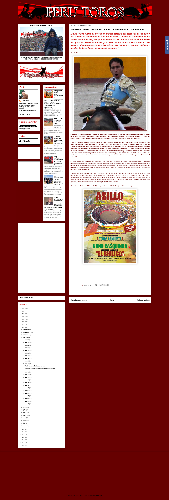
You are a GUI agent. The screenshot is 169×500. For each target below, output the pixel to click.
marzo (25, 420)
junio (25, 412)
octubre (25, 335)
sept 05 (27, 396)
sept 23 (27, 353)
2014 (23, 437)
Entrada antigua (143, 300)
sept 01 (27, 404)
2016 (23, 432)
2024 (23, 311)
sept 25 (27, 348)
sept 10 (27, 388)
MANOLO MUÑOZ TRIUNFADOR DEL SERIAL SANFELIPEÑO (58, 160)
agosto (25, 407)
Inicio (112, 300)
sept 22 (27, 355)
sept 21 (27, 358)
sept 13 (27, 382)
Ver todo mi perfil (24, 114)
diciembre (26, 329)
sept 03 (27, 401)
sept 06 (27, 393)
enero (25, 426)
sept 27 (27, 342)
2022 (23, 316)
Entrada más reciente (79, 300)
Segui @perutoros (24, 128)
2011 (23, 445)
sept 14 (27, 380)
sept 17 (27, 374)
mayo (25, 415)
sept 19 (27, 364)
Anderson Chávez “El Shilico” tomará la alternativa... (40, 368)
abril (24, 418)
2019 (23, 324)
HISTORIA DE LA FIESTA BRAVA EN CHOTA (58, 121)
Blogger (99, 495)
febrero (25, 423)
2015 (23, 434)
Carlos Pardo (25, 100)
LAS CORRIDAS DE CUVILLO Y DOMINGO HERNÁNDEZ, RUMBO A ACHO (53, 181)
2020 (23, 322)
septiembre (26, 337)
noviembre (26, 332)
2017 (23, 429)
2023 (23, 314)
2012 (23, 442)
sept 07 (27, 390)
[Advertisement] (36, 471)
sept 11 (27, 385)
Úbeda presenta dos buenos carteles (34, 366)
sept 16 (27, 377)
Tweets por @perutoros (26, 297)
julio (24, 410)
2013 (23, 440)
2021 (23, 319)
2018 (23, 327)
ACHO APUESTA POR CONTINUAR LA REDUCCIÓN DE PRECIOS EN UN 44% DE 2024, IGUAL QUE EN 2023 (53, 203)
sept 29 (27, 340)
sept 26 (27, 345)
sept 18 (27, 372)
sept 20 (27, 361)
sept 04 (27, 398)
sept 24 (27, 350)
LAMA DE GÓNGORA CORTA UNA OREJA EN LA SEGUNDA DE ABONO (58, 141)
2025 (23, 308)
